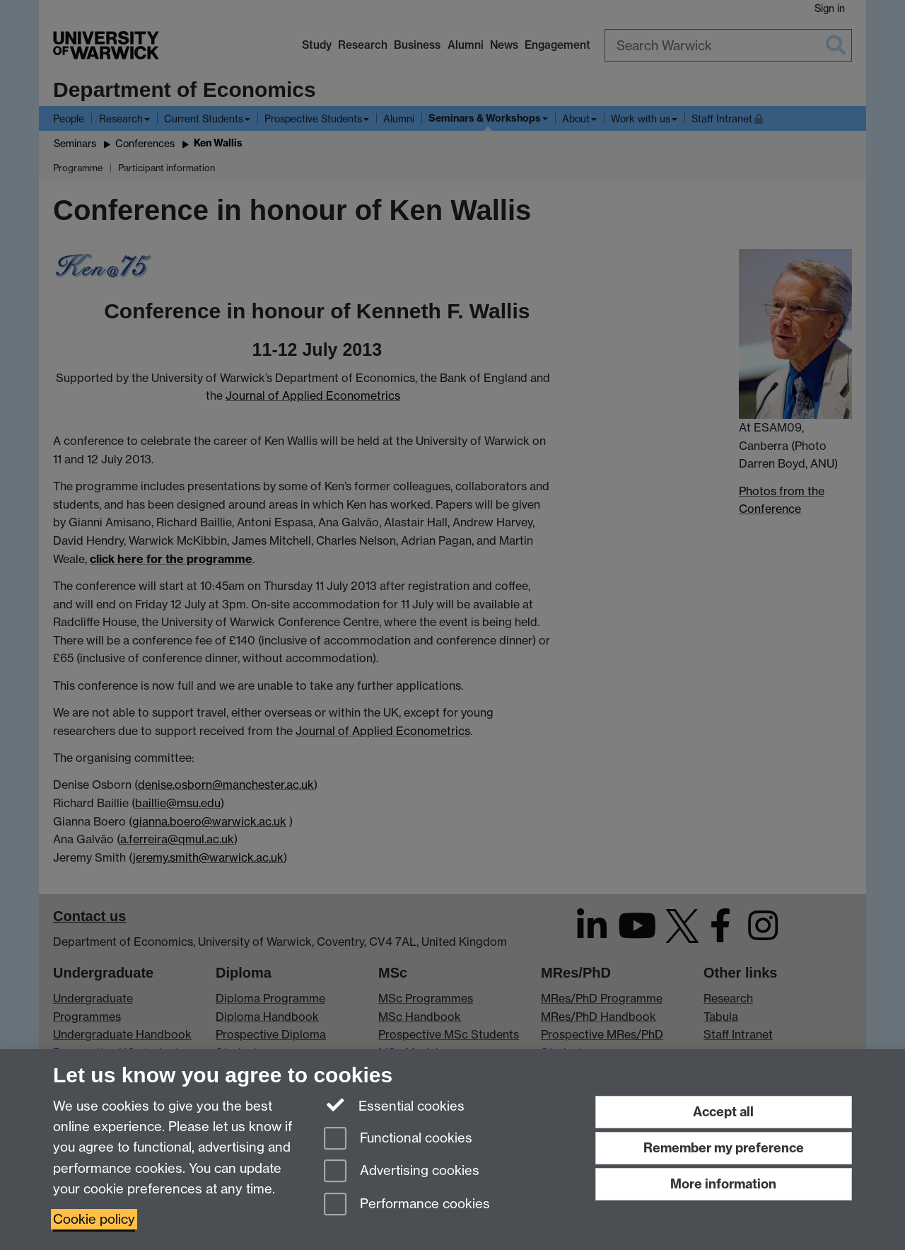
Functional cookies (398, 1139)
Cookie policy (94, 1219)
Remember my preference (723, 1148)
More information (723, 1184)
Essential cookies (394, 1105)
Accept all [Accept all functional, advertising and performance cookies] (723, 1112)
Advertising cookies (401, 1172)
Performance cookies (407, 1205)
